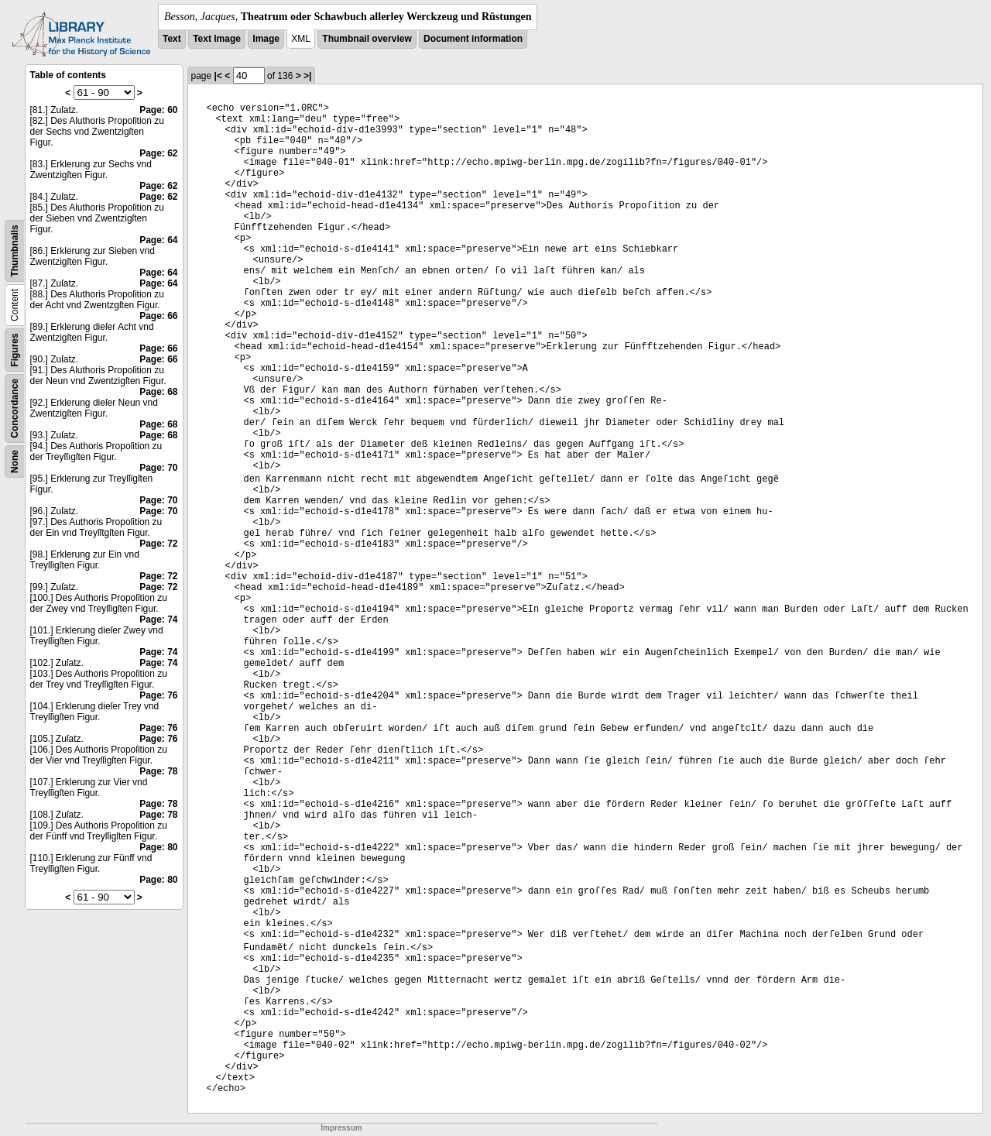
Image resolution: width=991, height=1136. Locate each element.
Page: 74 (158, 619)
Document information (473, 38)
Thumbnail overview (366, 38)
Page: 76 (158, 695)
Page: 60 (158, 110)
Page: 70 (158, 467)
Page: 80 (158, 847)
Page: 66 (158, 316)
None (14, 461)
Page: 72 (158, 543)
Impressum (341, 1128)
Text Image (217, 38)
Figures (14, 349)
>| (307, 75)
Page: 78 (158, 771)
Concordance (14, 408)
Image (265, 38)
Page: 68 (158, 391)
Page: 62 (158, 153)
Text (172, 38)
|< (218, 75)
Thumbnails (14, 250)
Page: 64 (158, 240)
